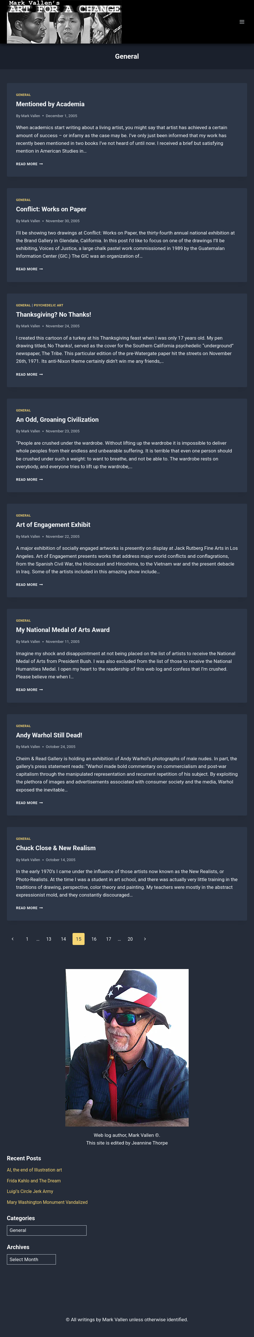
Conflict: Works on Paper (51, 209)
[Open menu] (242, 21)
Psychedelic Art (51, 305)
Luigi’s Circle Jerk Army (32, 1191)
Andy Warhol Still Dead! (49, 735)
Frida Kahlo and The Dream (36, 1181)
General (24, 95)
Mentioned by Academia (50, 104)
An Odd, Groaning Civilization (57, 419)
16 (99, 939)
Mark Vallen (31, 115)
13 (51, 939)
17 (115, 939)
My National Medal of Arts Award (63, 629)
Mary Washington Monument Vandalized (51, 1202)
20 (137, 939)
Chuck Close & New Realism (56, 848)
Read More (30, 164)
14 (67, 939)
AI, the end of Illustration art (37, 1170)
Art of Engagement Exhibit (53, 524)
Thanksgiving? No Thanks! (53, 314)
